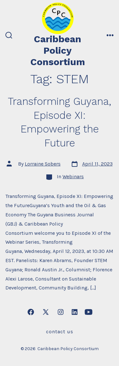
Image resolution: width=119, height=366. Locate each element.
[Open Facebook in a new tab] (30, 312)
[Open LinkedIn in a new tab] (74, 312)
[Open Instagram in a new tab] (60, 312)
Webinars (73, 176)
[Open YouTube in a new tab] (88, 312)
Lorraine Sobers (43, 164)
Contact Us (59, 332)
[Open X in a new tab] (45, 312)
